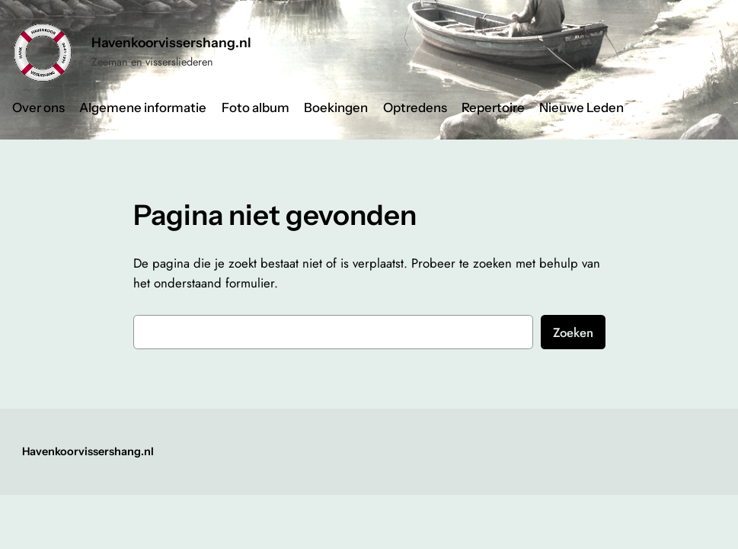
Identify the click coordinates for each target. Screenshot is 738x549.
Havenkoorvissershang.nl (171, 42)
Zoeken (573, 332)
